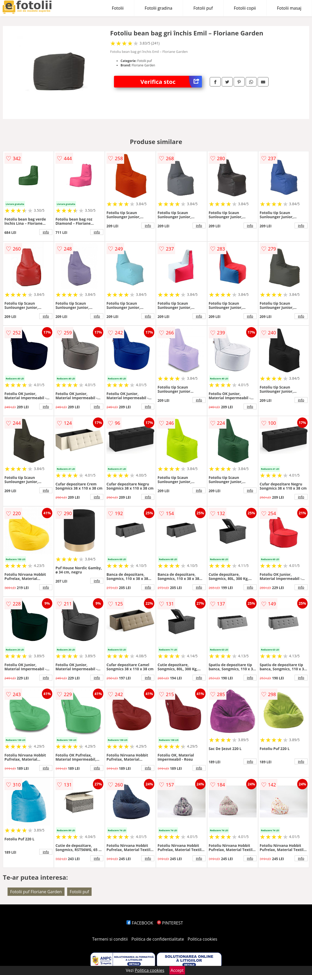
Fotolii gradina (158, 8)
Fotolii (118, 8)
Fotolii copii (245, 8)
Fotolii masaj (289, 8)
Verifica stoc (171, 82)
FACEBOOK (139, 923)
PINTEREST (170, 923)
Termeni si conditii (110, 939)
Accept (177, 970)
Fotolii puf (203, 8)
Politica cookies (202, 939)
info (46, 232)
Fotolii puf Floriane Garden (36, 892)
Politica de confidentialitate (157, 939)
